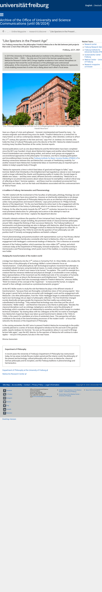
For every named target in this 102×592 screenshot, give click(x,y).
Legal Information (52, 385)
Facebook (9, 390)
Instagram (9, 398)
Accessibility (17, 385)
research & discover (37, 31)
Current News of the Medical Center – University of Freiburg (70, 394)
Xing (7, 405)
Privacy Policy (37, 385)
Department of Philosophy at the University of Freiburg (24, 370)
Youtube (8, 402)
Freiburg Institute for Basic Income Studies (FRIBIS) (55, 158)
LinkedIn (8, 409)
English (88, 5)
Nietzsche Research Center (13, 374)
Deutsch (98, 5)
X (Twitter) (9, 394)
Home (3, 31)
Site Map (6, 385)
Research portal (91, 44)
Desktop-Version (9, 419)
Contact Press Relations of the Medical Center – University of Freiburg (70, 390)
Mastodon (9, 413)
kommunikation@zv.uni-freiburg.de (42, 396)
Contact (27, 385)
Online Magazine (18, 31)
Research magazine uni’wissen (92, 66)
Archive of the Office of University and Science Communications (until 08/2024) (35, 22)
